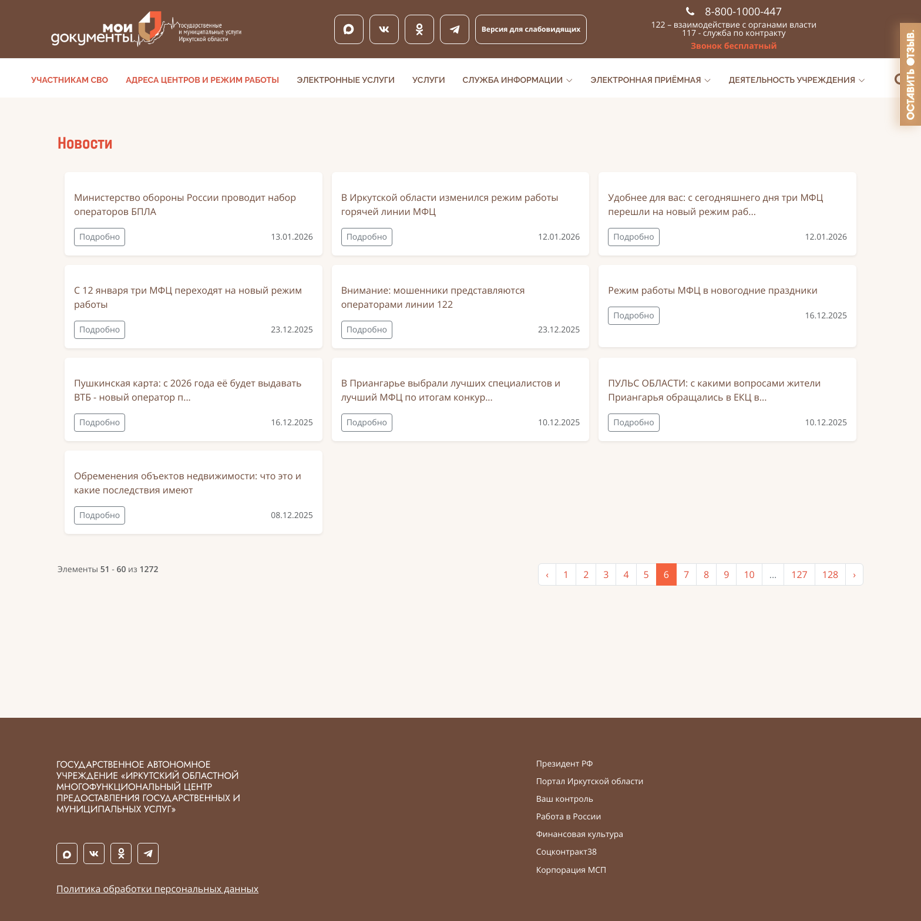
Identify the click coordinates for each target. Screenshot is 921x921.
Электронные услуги (346, 80)
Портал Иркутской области (590, 782)
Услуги (428, 80)
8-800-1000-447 (734, 12)
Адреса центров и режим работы (202, 80)
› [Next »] (854, 574)
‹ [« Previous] (547, 574)
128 (830, 574)
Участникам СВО (69, 80)
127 (799, 574)
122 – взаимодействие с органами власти (734, 25)
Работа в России (568, 817)
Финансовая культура (579, 834)
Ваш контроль (564, 799)
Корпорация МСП (571, 870)
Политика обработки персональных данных (157, 888)
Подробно (99, 237)
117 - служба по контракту (734, 33)
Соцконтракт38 (566, 852)
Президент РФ (564, 764)
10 (749, 574)
